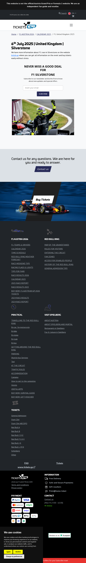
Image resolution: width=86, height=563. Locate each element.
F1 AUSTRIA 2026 (26, 34)
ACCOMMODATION (19, 373)
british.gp (15, 55)
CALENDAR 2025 (44, 34)
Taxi (13, 361)
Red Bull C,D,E (17, 435)
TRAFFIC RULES (18, 369)
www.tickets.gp (26, 467)
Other (13, 455)
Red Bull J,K (16, 443)
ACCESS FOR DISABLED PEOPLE (58, 260)
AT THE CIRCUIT (18, 365)
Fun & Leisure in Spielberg (55, 332)
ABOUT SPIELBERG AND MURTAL (58, 324)
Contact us (43, 169)
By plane (14, 335)
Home (13, 34)
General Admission (18, 415)
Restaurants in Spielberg (54, 328)
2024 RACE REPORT (20, 301)
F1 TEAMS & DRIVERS (20, 245)
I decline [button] (18, 552)
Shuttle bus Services (19, 357)
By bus (14, 343)
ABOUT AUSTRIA (51, 320)
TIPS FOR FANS (18, 271)
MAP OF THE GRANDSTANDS (56, 245)
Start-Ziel (15, 419)
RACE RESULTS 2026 (20, 275)
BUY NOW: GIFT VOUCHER (22, 397)
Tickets (59, 463)
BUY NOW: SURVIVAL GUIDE (23, 393)
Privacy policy (16, 488)
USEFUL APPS (17, 389)
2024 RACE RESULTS (20, 298)
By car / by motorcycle (20, 327)
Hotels (14, 385)
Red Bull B (15, 431)
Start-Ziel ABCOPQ (19, 423)
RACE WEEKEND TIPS (20, 263)
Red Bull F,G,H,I (18, 439)
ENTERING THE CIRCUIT (54, 252)
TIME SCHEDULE (18, 252)
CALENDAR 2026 (18, 248)
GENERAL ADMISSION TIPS (55, 268)
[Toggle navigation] (71, 25)
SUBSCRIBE (43, 94)
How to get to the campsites (23, 381)
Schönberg (15, 451)
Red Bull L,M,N (17, 447)
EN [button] (71, 13)
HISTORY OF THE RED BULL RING (58, 264)
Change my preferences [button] (14, 556)
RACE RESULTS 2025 (20, 287)
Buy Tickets (42, 199)
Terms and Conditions (20, 485)
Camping (14, 377)
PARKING (15, 354)
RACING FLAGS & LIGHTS (22, 267)
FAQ (26, 463)
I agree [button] (8, 552)
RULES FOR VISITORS (53, 248)
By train (14, 339)
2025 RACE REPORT (20, 283)
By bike (14, 331)
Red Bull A (15, 427)
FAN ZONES (49, 256)
